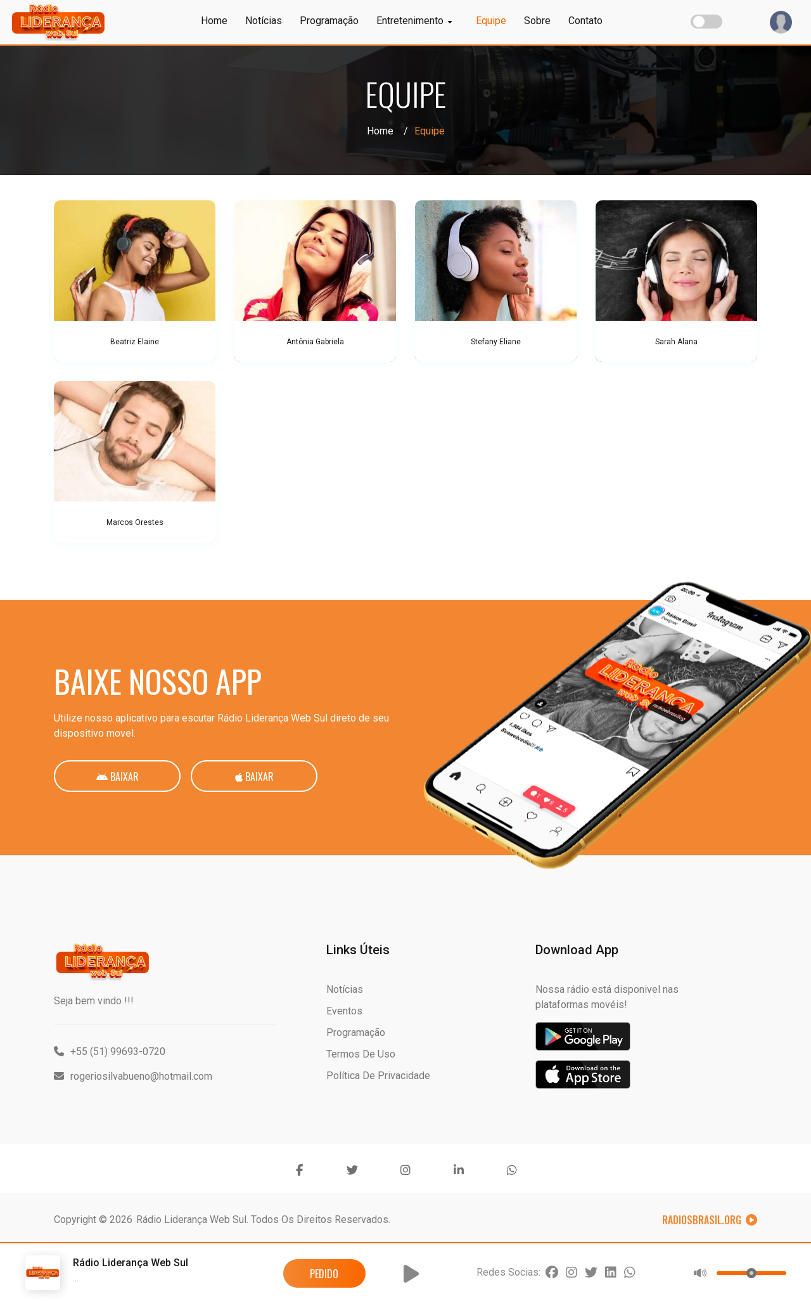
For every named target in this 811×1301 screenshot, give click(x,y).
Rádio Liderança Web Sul (191, 1220)
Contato (585, 21)
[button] (411, 1273)
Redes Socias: (508, 1272)
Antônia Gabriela (315, 341)
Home (214, 21)
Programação (329, 21)
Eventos (344, 1011)
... (76, 1278)
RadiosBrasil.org (709, 1219)
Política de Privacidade (378, 1076)
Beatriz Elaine (134, 341)
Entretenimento (414, 21)
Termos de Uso (360, 1054)
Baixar (117, 776)
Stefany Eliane (496, 341)
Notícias (263, 21)
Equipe (491, 21)
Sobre (537, 21)
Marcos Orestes (134, 522)
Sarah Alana (676, 341)
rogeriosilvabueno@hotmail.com (133, 1076)
